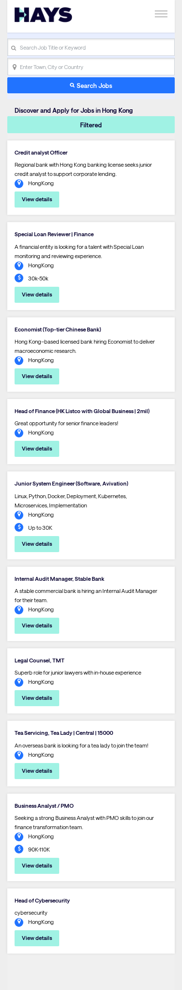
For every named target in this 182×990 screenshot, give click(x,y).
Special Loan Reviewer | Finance (54, 234)
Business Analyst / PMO (44, 805)
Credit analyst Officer (41, 152)
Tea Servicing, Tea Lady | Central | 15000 (64, 732)
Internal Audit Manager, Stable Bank (59, 578)
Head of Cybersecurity (42, 900)
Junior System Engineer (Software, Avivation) (71, 483)
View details (37, 199)
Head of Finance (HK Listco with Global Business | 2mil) (82, 411)
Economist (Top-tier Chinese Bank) (58, 329)
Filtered (91, 124)
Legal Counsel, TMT (40, 660)
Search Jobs (94, 85)
